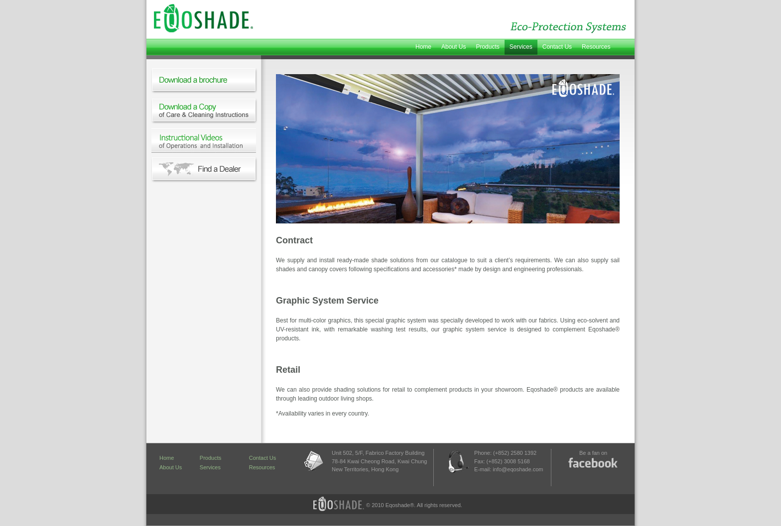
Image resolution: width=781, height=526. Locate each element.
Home (423, 46)
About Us (453, 46)
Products (487, 46)
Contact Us (557, 46)
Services (521, 46)
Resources (596, 46)
